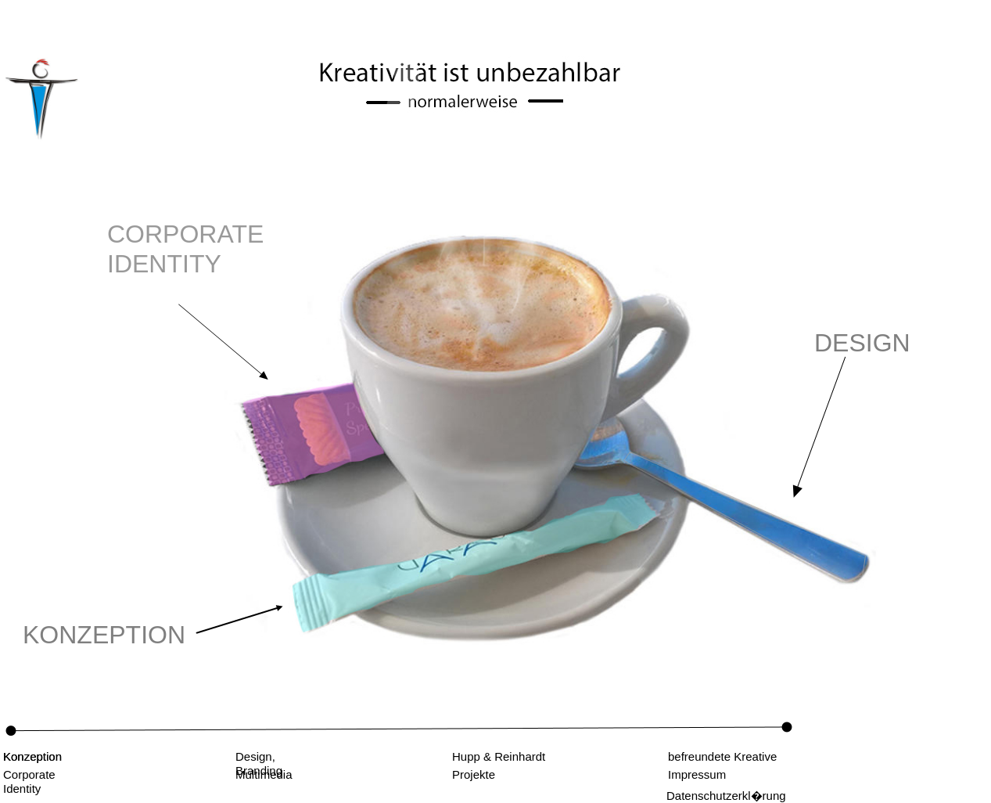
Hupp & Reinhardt (498, 756)
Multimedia (264, 774)
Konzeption (32, 756)
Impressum (697, 774)
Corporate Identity (29, 781)
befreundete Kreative (722, 756)
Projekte (473, 774)
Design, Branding (258, 763)
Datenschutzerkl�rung (726, 795)
